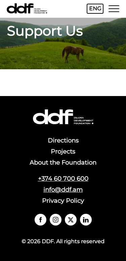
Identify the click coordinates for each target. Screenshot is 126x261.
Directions (63, 140)
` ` (40, 220)
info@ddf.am (63, 189)
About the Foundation (63, 162)
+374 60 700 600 (63, 178)
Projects (63, 151)
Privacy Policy (63, 200)
